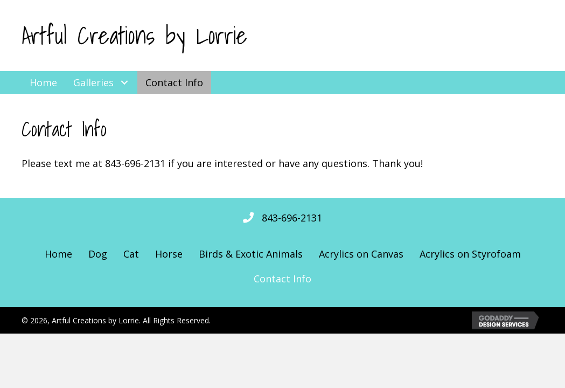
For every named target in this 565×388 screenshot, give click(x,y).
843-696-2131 (292, 217)
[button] (124, 82)
